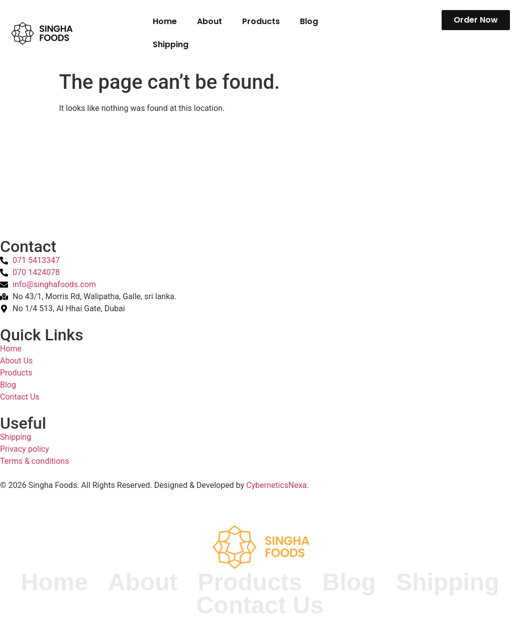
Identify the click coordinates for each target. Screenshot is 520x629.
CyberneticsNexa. (277, 485)
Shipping (170, 44)
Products (261, 21)
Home (165, 21)
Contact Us (260, 605)
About (209, 21)
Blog (309, 21)
